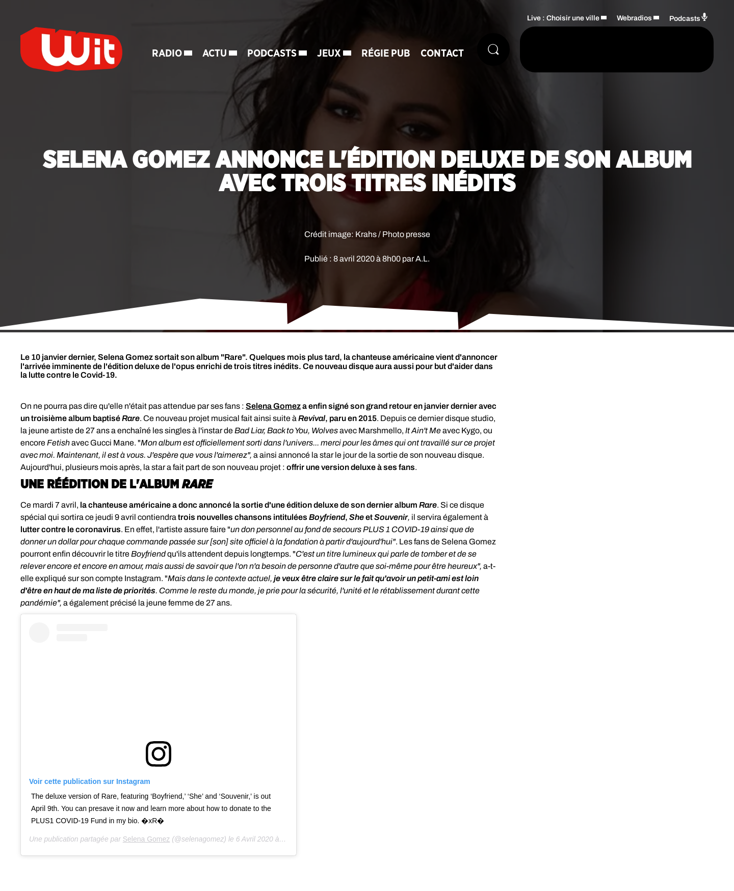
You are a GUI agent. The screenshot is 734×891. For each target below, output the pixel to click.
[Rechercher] (493, 49)
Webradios (634, 18)
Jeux (329, 53)
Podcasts (272, 53)
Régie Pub (385, 53)
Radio (167, 53)
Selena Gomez (273, 406)
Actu (214, 53)
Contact (442, 53)
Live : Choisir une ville (563, 18)
